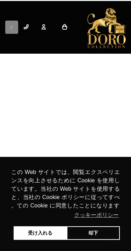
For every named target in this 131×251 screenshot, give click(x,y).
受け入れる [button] (40, 233)
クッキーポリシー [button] (96, 215)
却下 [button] (93, 233)
